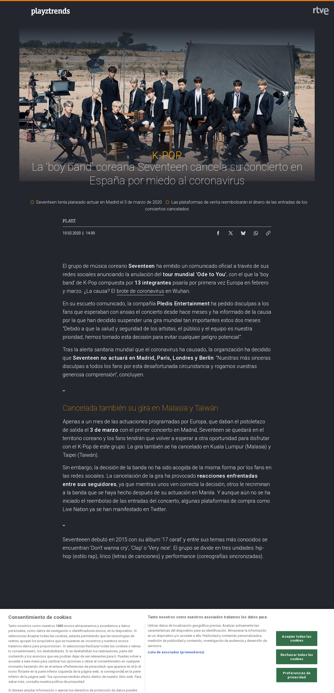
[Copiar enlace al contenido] (268, 232)
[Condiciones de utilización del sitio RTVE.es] (35, 647)
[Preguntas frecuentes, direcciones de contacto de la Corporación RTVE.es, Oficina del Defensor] (299, 647)
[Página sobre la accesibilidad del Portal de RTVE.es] (211, 647)
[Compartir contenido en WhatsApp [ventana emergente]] (255, 232)
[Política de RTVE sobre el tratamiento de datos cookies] (123, 647)
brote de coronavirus (140, 291)
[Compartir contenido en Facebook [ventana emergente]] (218, 232)
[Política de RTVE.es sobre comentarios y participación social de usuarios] (35, 651)
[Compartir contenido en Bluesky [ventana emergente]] (243, 232)
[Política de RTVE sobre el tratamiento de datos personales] (79, 647)
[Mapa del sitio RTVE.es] (255, 647)
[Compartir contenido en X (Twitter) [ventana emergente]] (230, 232)
